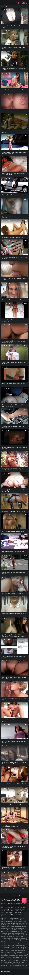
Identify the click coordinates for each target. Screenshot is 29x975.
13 (19, 905)
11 (9, 905)
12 (14, 905)
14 (24, 905)
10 (4, 905)
